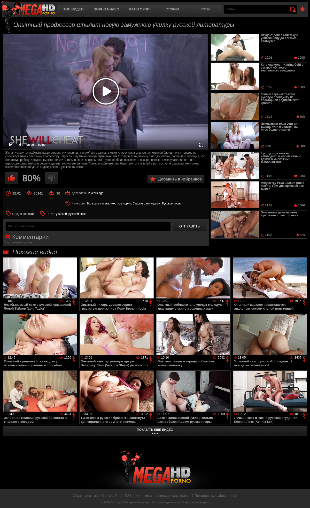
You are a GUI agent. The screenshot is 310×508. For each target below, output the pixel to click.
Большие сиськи (98, 203)
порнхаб (29, 214)
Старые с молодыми (146, 203)
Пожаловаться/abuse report (215, 496)
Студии (172, 9)
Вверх (302, 499)
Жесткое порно (121, 203)
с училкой (60, 214)
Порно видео (106, 9)
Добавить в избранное (180, 179)
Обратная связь (85, 496)
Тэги (205, 9)
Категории (139, 9)
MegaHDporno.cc (28, 8)
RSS (128, 496)
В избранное (302, 9)
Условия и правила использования (163, 496)
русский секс (77, 214)
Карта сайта (111, 496)
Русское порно (171, 203)
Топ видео (73, 9)
